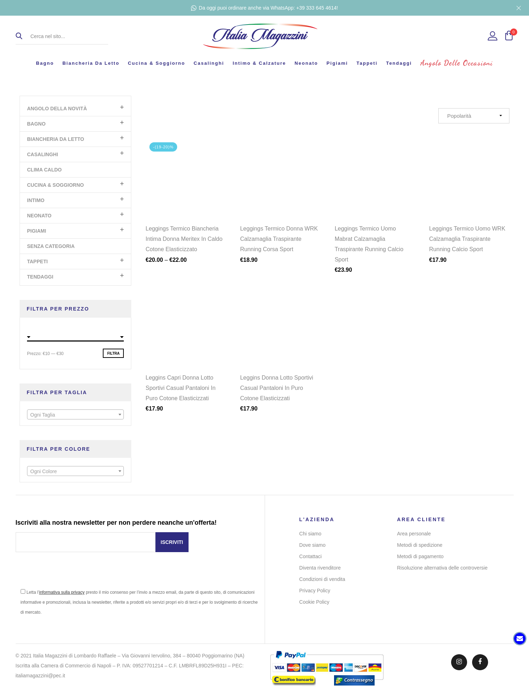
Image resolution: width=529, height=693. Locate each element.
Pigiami (337, 63)
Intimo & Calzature (259, 63)
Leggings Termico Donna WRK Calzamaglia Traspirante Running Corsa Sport (279, 239)
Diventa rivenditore (320, 568)
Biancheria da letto (90, 63)
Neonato (306, 63)
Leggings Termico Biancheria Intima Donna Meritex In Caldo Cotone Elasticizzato (184, 239)
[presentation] (70, 573)
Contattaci (310, 556)
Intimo (35, 200)
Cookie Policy (314, 602)
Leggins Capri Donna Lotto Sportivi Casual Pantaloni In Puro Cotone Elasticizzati (181, 392)
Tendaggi (399, 63)
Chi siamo (310, 533)
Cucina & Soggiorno (156, 63)
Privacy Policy (314, 590)
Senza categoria (51, 246)
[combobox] (75, 414)
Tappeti (366, 63)
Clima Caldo (44, 170)
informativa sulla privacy (62, 592)
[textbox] (75, 415)
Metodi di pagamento (420, 556)
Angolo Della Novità (57, 108)
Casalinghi (209, 63)
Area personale (414, 533)
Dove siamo (312, 545)
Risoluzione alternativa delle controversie (442, 568)
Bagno (45, 63)
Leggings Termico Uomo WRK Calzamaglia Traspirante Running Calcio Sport (467, 239)
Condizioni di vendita (322, 579)
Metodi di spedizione (420, 545)
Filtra (113, 353)
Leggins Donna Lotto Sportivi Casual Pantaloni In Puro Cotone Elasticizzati (276, 392)
